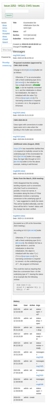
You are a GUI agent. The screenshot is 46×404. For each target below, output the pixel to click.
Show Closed (5, 38)
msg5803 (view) (19, 216)
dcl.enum (19, 82)
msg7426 (39, 357)
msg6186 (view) (19, 171)
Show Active (4, 26)
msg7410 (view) (19, 137)
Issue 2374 (18, 149)
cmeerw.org (6, 66)
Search (5, 42)
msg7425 (39, 366)
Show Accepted (6, 32)
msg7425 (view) (19, 113)
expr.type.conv (27, 98)
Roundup (5, 63)
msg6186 (39, 384)
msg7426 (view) (19, 55)
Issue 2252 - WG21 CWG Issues (21, 5)
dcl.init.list (30, 70)
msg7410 (39, 375)
